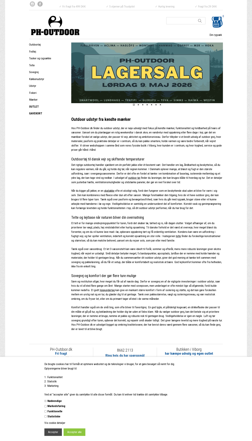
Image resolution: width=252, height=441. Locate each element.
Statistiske (53, 416)
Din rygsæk (215, 35)
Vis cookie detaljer (54, 423)
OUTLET (34, 106)
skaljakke (109, 190)
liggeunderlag (107, 290)
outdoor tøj (134, 177)
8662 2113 (125, 350)
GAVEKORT (35, 113)
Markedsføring (56, 406)
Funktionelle (54, 411)
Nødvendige (54, 401)
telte (178, 236)
